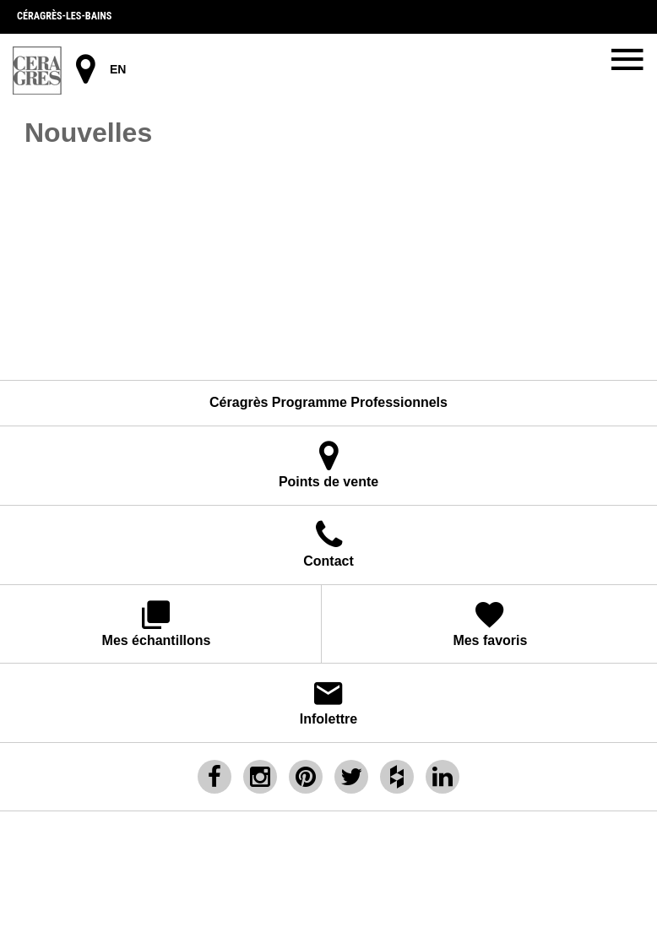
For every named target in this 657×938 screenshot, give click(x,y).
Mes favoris (490, 623)
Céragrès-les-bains (64, 16)
